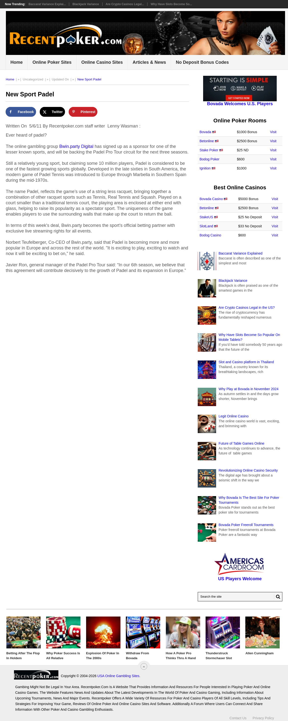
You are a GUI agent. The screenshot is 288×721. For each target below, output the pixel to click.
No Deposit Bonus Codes (202, 62)
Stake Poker (209, 150)
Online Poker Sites (51, 62)
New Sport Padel (89, 79)
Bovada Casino (211, 199)
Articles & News (149, 62)
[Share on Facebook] (21, 112)
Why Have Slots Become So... (171, 4)
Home (16, 62)
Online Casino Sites (102, 62)
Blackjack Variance (85, 4)
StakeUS (206, 217)
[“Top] (144, 666)
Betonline (207, 141)
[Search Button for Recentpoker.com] (277, 596)
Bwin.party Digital (76, 146)
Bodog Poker (210, 159)
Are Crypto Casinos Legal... (125, 4)
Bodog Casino (210, 235)
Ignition (205, 168)
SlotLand (206, 226)
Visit (273, 132)
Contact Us (238, 718)
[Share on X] (52, 112)
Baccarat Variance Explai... (47, 4)
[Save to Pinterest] (83, 112)
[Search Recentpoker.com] (240, 596)
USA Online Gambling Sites (118, 676)
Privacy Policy (263, 718)
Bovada (205, 132)
